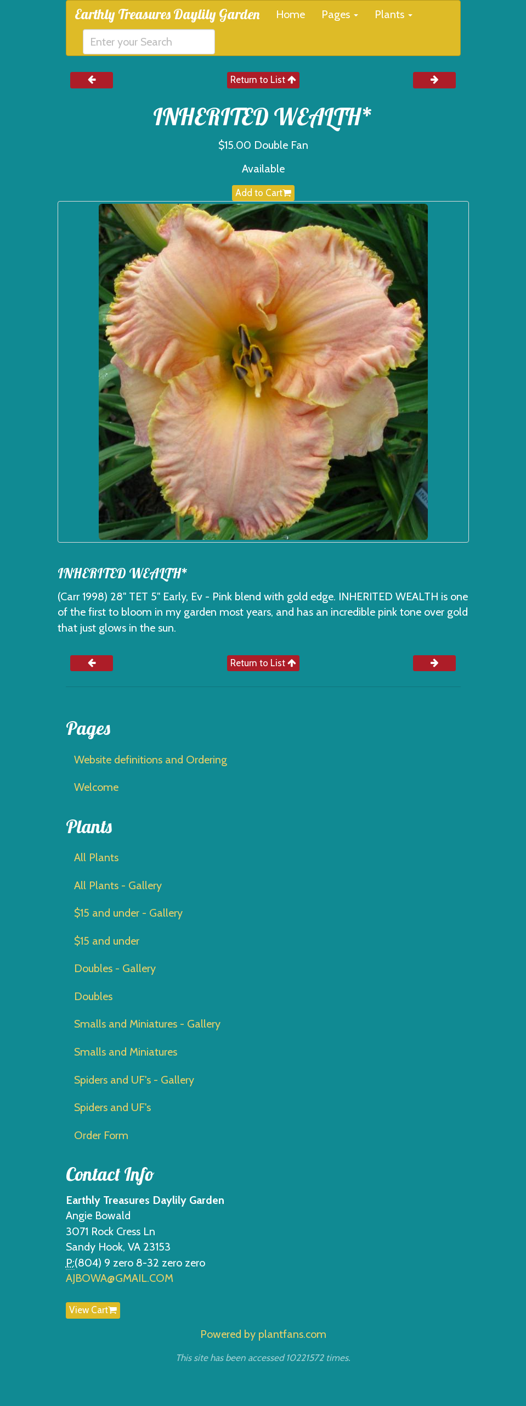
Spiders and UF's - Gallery (134, 1079)
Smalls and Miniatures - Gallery (147, 1023)
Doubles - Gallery (115, 968)
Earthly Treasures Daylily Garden (167, 14)
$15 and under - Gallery (128, 912)
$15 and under (106, 940)
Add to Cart (263, 192)
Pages (339, 14)
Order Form (101, 1135)
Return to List (263, 79)
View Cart (93, 1309)
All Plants (96, 857)
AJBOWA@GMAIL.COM (119, 1278)
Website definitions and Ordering (150, 759)
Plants (393, 14)
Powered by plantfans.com (263, 1334)
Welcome (96, 787)
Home (290, 14)
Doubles (93, 996)
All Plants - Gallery (118, 885)
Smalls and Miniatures (125, 1051)
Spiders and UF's (112, 1107)
